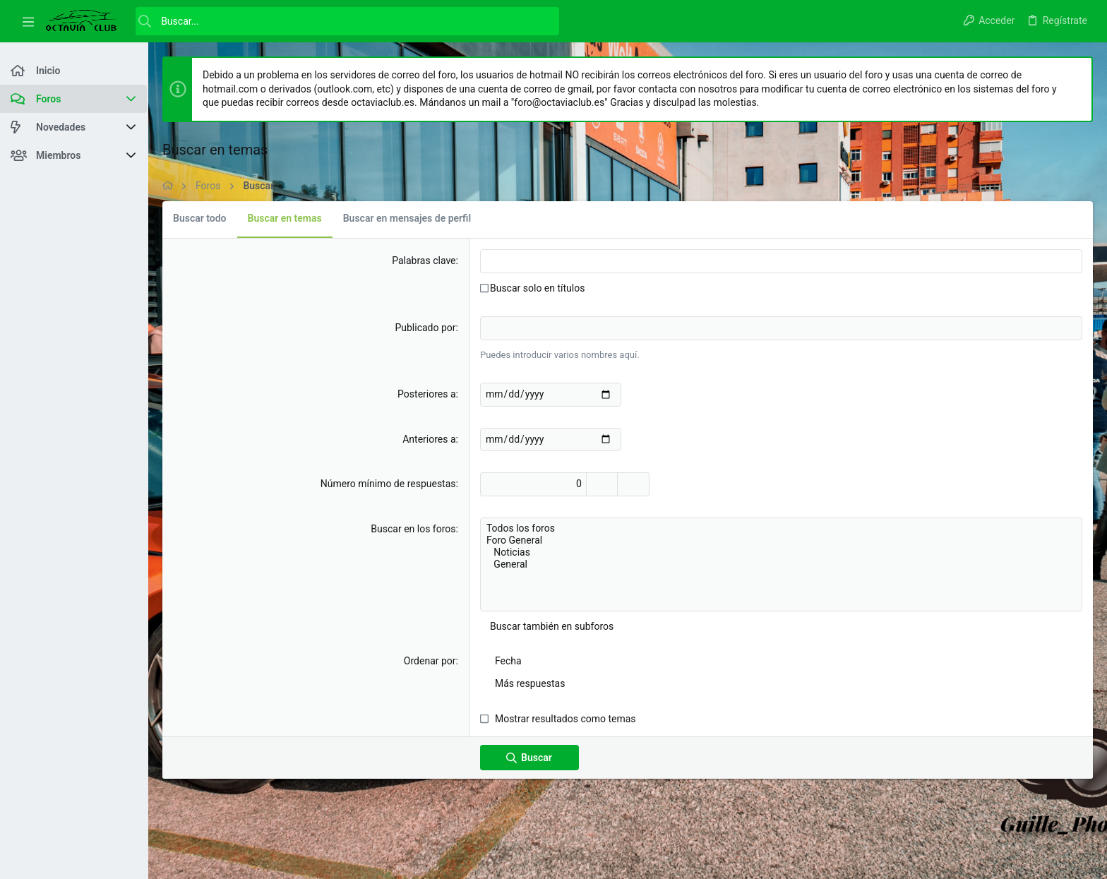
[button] (28, 21)
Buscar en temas (285, 218)
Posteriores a (426, 394)
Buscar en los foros (413, 528)
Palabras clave (423, 260)
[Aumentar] (602, 484)
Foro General (781, 540)
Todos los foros (781, 528)
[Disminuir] (634, 484)
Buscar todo (200, 218)
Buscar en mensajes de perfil (407, 218)
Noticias (781, 552)
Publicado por (425, 327)
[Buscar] (347, 21)
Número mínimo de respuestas (388, 483)
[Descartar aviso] (1075, 75)
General (781, 564)
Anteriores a (428, 439)
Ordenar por (430, 660)
